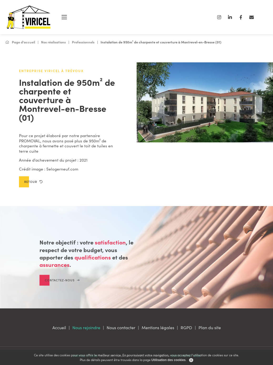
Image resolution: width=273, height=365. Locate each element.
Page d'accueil (20, 41)
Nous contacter (121, 327)
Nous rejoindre (86, 327)
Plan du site (209, 327)
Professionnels (83, 41)
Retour (33, 181)
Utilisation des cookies (168, 360)
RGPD (186, 327)
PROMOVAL (29, 140)
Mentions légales (158, 327)
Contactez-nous (62, 284)
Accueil (59, 327)
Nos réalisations (53, 41)
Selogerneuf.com (62, 169)
